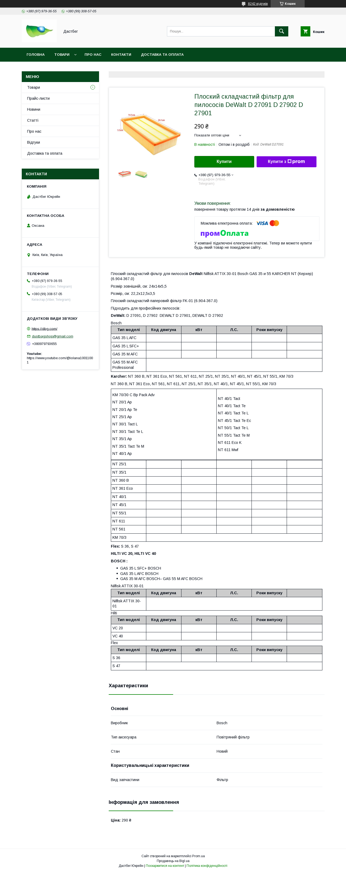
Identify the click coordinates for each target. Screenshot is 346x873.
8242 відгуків (258, 4)
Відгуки (33, 142)
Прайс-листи (38, 98)
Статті (32, 120)
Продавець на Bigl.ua (173, 861)
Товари (62, 55)
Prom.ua (198, 856)
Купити (224, 161)
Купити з (286, 161)
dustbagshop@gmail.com (52, 336)
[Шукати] (281, 31)
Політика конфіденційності (207, 866)
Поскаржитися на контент (165, 866)
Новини (33, 109)
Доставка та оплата (162, 55)
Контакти (121, 55)
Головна (36, 55)
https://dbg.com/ (44, 328)
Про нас (93, 55)
